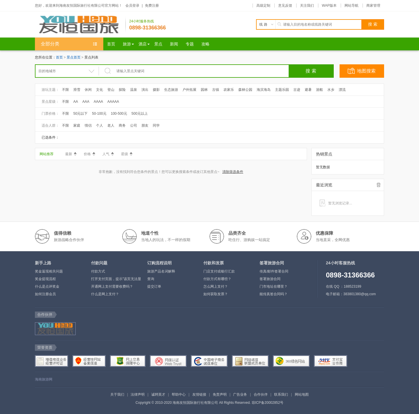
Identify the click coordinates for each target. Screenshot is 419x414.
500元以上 (140, 114)
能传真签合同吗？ (273, 294)
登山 (110, 90)
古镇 (215, 90)
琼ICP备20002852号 (267, 403)
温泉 (133, 90)
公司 (133, 125)
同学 (156, 125)
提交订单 (154, 286)
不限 (65, 90)
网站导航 (351, 5)
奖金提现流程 (45, 279)
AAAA (98, 102)
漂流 (342, 90)
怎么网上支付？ (215, 286)
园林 (204, 90)
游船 (319, 90)
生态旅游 (171, 90)
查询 (150, 279)
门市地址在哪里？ (273, 286)
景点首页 (74, 57)
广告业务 (240, 394)
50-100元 (99, 114)
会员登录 (132, 5)
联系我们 (281, 394)
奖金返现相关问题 (49, 271)
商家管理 (373, 5)
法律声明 (138, 394)
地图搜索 (366, 70)
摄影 (156, 90)
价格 (89, 154)
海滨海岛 (264, 90)
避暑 (308, 90)
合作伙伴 (261, 394)
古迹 (296, 90)
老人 (110, 125)
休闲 (88, 90)
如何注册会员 (45, 294)
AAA (85, 102)
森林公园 (245, 90)
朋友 (144, 125)
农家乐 (228, 90)
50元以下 (80, 114)
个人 (99, 125)
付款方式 (98, 271)
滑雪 (76, 90)
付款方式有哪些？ (217, 279)
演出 (144, 90)
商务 (122, 125)
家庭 (76, 125)
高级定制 (263, 5)
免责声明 (220, 394)
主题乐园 (282, 90)
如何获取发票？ (215, 294)
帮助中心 (179, 394)
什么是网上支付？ (105, 294)
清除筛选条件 (232, 172)
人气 (108, 154)
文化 (99, 90)
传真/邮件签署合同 (274, 271)
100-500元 (119, 114)
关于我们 (117, 394)
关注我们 (307, 5)
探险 (122, 90)
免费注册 (152, 5)
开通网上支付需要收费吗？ (112, 286)
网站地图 (302, 394)
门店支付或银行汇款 (219, 271)
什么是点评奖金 (47, 286)
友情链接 (199, 394)
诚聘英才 (158, 394)
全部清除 (378, 185)
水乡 (330, 90)
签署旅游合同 (270, 279)
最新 (71, 154)
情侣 (88, 125)
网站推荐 (47, 154)
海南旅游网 (43, 379)
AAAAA (113, 102)
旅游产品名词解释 (161, 271)
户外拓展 (189, 90)
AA (75, 102)
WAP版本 (329, 5)
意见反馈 (285, 5)
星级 (126, 154)
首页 (59, 57)
